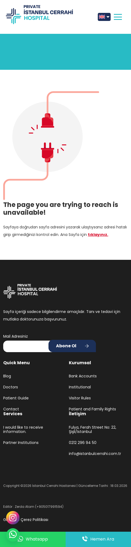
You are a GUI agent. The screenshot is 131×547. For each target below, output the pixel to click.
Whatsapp (33, 539)
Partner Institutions (21, 442)
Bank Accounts (83, 376)
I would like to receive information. (23, 429)
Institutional (80, 387)
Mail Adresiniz (15, 336)
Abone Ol (66, 346)
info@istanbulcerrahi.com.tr (95, 453)
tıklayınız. (98, 234)
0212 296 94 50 (82, 442)
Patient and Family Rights (92, 409)
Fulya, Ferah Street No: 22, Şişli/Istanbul (92, 429)
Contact (11, 409)
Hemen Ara (98, 539)
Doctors (10, 387)
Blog (7, 376)
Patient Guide (16, 398)
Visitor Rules (80, 398)
